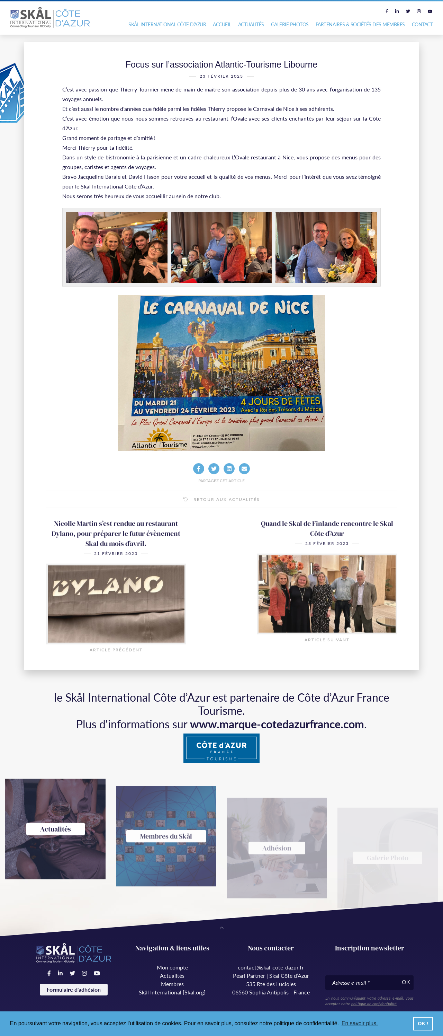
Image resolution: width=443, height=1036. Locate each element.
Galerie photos (290, 24)
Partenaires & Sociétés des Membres (360, 24)
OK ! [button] (423, 1023)
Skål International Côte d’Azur (167, 24)
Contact (422, 24)
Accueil (222, 24)
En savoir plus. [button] (360, 1023)
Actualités (251, 24)
